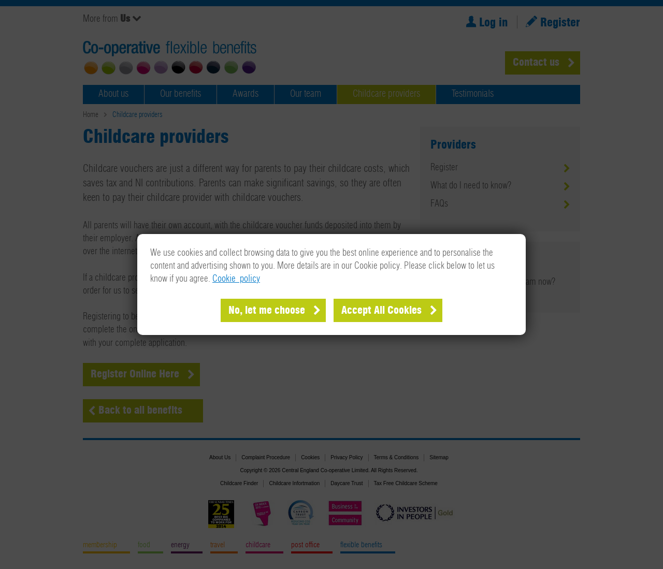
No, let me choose (266, 310)
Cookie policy (236, 279)
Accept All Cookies (381, 310)
